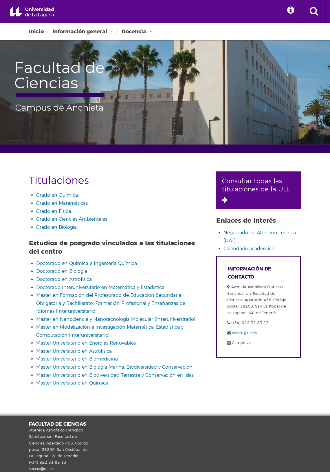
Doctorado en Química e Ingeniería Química (86, 263)
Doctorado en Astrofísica (64, 279)
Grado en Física (53, 211)
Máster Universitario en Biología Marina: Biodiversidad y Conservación (114, 367)
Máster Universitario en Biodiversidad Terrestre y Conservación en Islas (115, 375)
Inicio (36, 31)
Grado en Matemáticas (62, 203)
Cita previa (241, 343)
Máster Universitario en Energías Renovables (86, 343)
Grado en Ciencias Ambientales (71, 219)
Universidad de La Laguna (32, 12)
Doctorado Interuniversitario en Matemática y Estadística (100, 287)
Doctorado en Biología (61, 271)
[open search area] (314, 11)
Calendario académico (248, 249)
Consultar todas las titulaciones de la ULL (255, 190)
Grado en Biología (56, 227)
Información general (79, 31)
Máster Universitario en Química (72, 383)
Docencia (134, 31)
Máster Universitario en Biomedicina (77, 359)
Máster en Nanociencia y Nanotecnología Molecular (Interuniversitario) (115, 319)
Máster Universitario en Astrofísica (74, 351)
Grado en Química (57, 195)
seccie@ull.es (244, 333)
